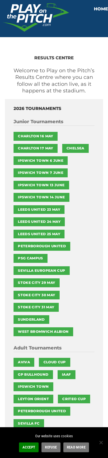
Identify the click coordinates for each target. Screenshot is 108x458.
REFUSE (51, 447)
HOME (101, 9)
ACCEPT (28, 447)
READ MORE (76, 447)
